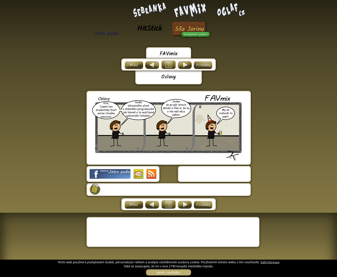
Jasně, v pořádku (168, 272)
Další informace (269, 262)
